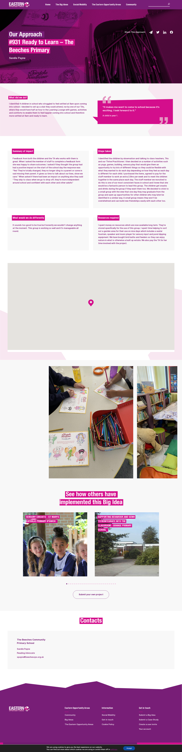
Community (131, 5)
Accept (129, 748)
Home (47, 5)
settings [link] (113, 749)
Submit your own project (91, 595)
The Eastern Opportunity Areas (106, 5)
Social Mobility (80, 5)
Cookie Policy (108, 724)
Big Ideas (69, 720)
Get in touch (107, 720)
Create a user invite (148, 724)
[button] (66, 583)
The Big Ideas (61, 5)
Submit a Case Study (148, 720)
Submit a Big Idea (147, 715)
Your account (145, 729)
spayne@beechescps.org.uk (30, 657)
